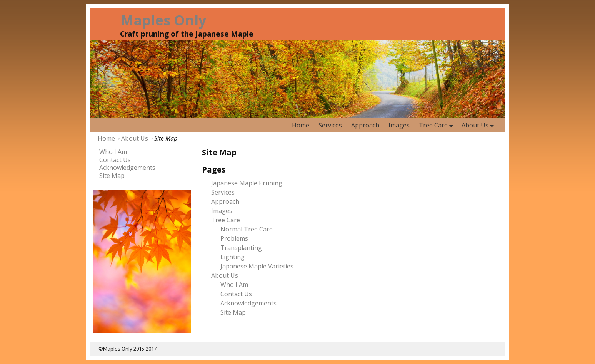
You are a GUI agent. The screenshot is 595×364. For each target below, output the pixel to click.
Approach (365, 125)
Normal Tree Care (246, 229)
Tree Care (438, 125)
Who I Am (234, 284)
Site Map (233, 312)
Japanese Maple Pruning (246, 183)
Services (330, 125)
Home (300, 125)
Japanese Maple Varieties (256, 266)
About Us (480, 125)
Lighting (232, 257)
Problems (234, 238)
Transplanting (241, 247)
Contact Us (236, 294)
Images (399, 125)
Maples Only (163, 20)
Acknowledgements (248, 303)
